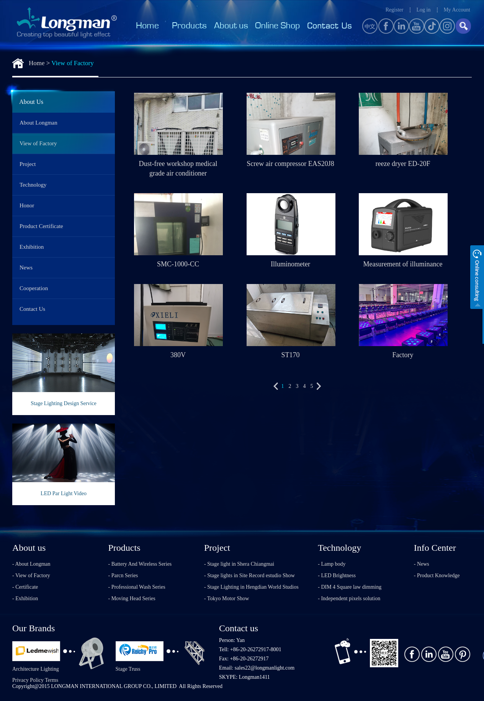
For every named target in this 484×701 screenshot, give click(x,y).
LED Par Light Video (64, 493)
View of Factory (72, 63)
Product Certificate (41, 226)
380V (178, 355)
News (26, 267)
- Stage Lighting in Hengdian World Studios (251, 587)
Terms (51, 680)
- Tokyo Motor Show (226, 598)
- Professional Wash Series (136, 587)
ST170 (290, 355)
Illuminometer (290, 264)
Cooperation (34, 288)
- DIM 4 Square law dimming (349, 587)
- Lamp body (331, 564)
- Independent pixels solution (349, 598)
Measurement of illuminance (403, 264)
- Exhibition (25, 598)
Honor (27, 205)
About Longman (38, 123)
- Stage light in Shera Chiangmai (239, 564)
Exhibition (32, 247)
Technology (33, 185)
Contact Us (32, 309)
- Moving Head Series (131, 598)
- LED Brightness (337, 575)
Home (37, 63)
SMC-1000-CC (178, 264)
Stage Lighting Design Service (63, 403)
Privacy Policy (28, 680)
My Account (456, 10)
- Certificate (25, 587)
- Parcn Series (123, 575)
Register (395, 10)
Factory (403, 355)
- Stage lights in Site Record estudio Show (249, 575)
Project (28, 164)
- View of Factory (31, 575)
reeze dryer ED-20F (403, 163)
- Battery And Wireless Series (140, 564)
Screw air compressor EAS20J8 (290, 163)
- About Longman (31, 564)
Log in (423, 10)
